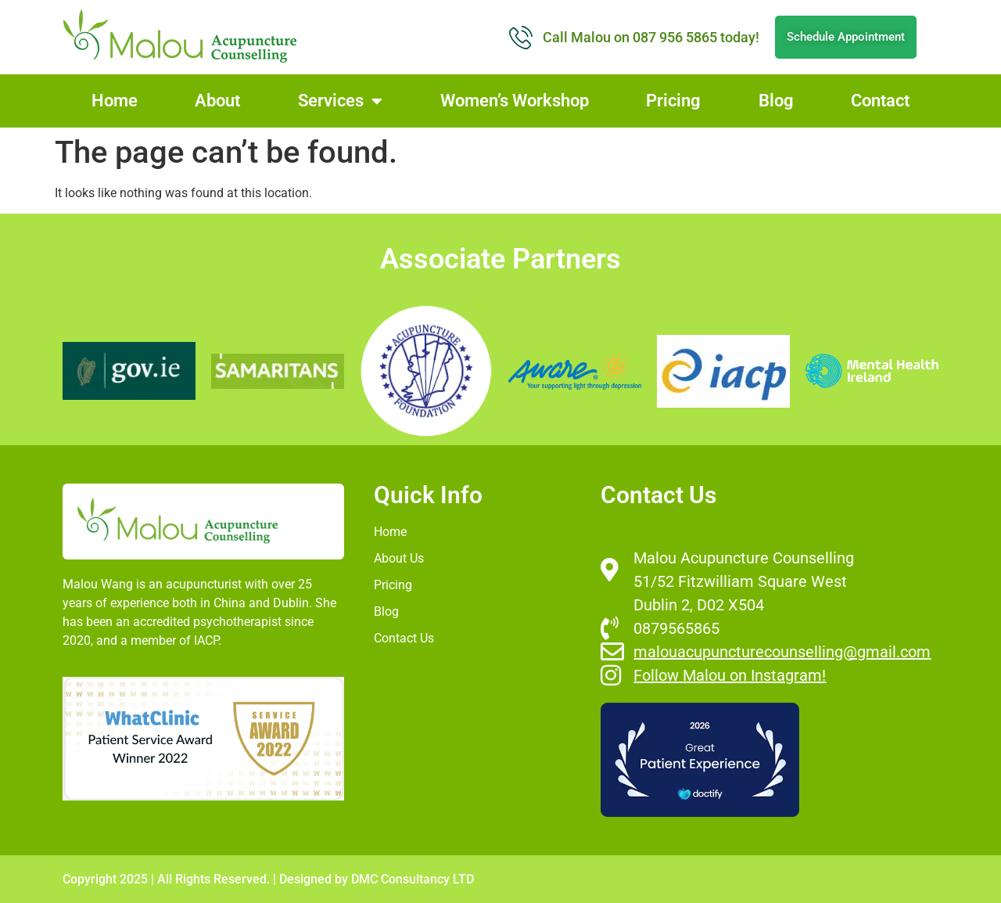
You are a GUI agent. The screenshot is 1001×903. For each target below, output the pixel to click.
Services (340, 101)
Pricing (673, 100)
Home (114, 100)
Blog (776, 100)
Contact (880, 100)
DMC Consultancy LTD (412, 879)
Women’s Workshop (514, 100)
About (217, 100)
